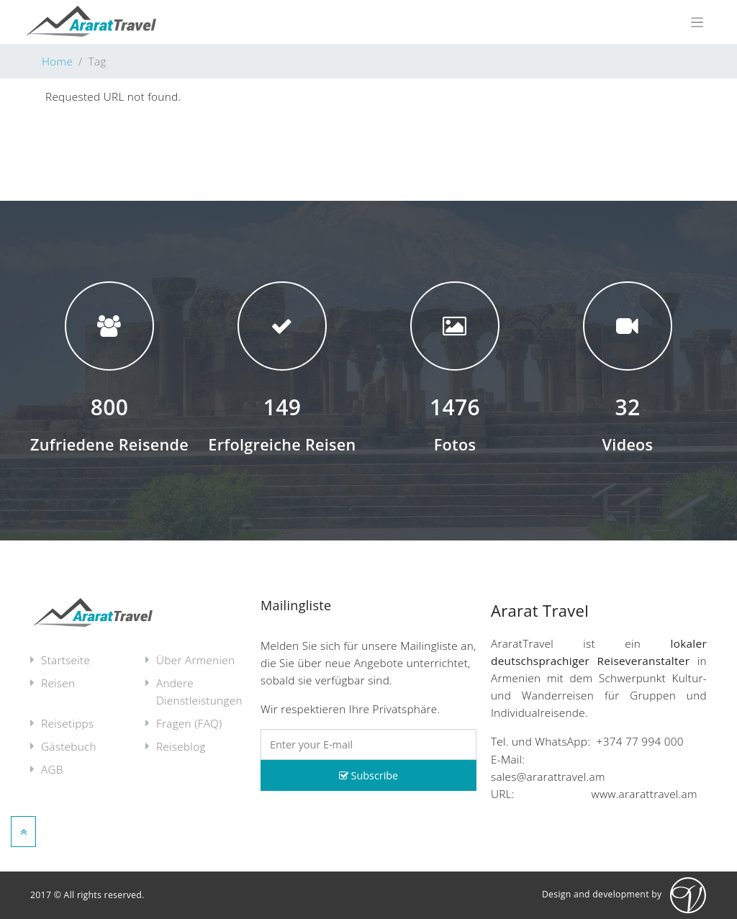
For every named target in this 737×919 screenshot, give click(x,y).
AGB (52, 769)
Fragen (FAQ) (189, 723)
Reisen (58, 683)
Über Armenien (195, 660)
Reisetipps (67, 723)
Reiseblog (181, 746)
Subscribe (368, 775)
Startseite (65, 660)
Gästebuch (68, 746)
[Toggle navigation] (697, 22)
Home (57, 61)
